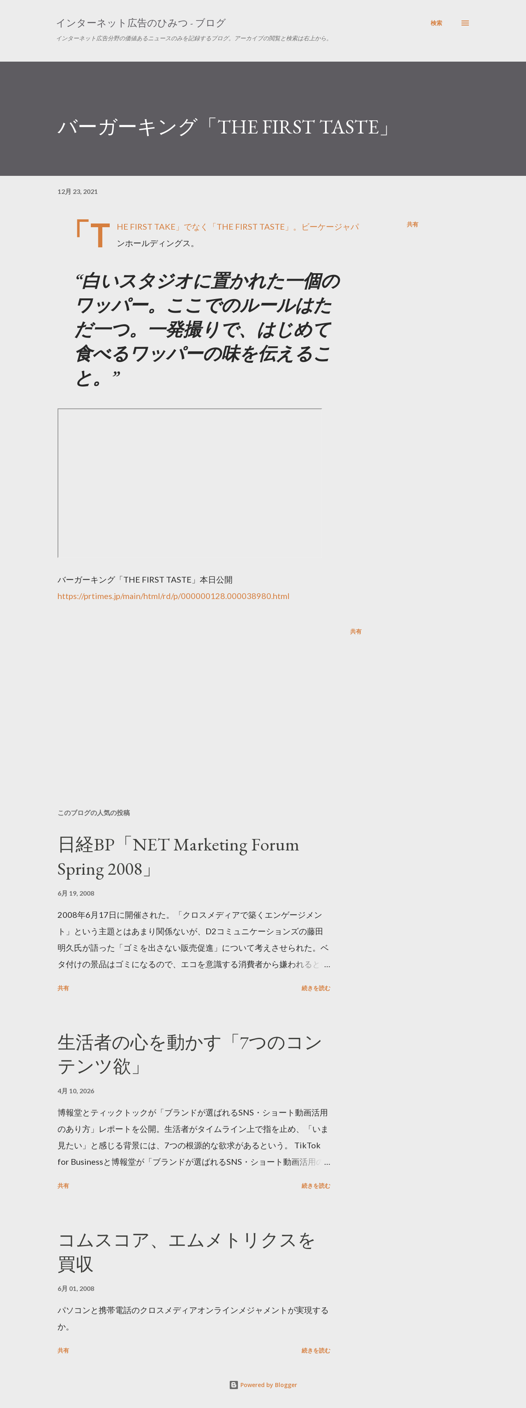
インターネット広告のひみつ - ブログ (141, 22)
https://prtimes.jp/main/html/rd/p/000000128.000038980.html (174, 596)
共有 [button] (412, 224)
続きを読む (316, 987)
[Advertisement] (196, 706)
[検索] (436, 23)
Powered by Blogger (263, 1385)
